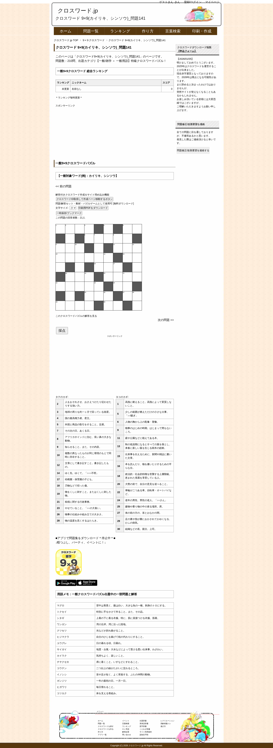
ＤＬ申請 (125, 729)
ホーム (66, 31)
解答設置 (125, 732)
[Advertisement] (115, 132)
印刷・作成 (201, 31)
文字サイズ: (62, 207)
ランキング (120, 31)
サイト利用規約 (146, 732)
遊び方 (163, 726)
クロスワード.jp (78, 10)
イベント (125, 721)
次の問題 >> (166, 320)
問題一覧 (91, 31)
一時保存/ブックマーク (69, 213)
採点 (61, 330)
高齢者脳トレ (166, 723)
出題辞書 (143, 721)
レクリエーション (167, 721)
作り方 (148, 31)
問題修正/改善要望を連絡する (193, 150)
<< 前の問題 (64, 186)
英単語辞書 (144, 723)
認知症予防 (144, 735)
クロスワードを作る (106, 729)
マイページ (212, 2)
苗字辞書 (143, 726)
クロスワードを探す (106, 726)
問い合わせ (126, 735)
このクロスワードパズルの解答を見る (76, 315)
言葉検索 (173, 31)
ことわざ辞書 (145, 729)
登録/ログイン (192, 2)
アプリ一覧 (102, 735)
